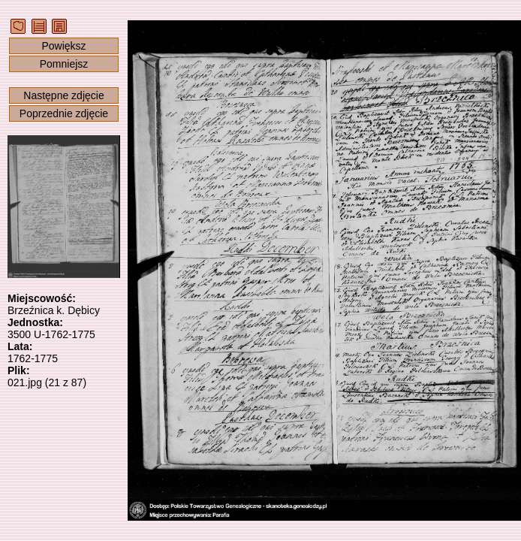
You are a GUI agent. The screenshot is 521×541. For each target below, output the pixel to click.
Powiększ (63, 46)
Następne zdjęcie (63, 95)
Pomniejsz (64, 64)
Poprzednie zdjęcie (64, 113)
